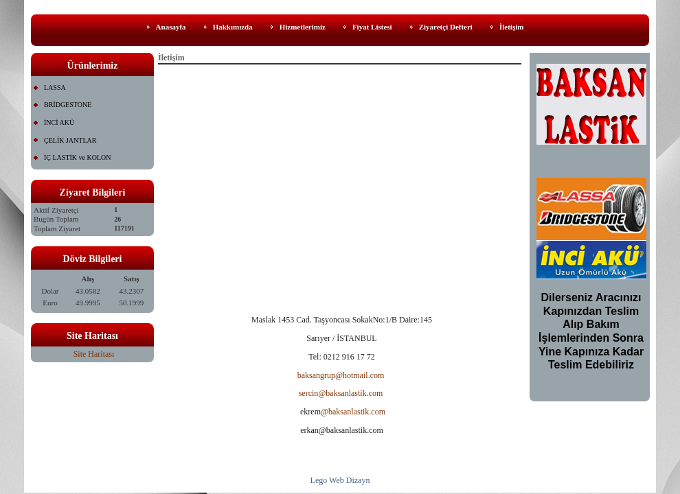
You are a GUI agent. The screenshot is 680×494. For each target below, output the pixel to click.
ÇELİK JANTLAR (70, 140)
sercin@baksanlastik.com (341, 393)
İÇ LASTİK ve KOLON (77, 157)
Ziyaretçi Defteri (446, 27)
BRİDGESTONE (67, 104)
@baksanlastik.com (353, 411)
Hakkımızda (233, 27)
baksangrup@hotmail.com (341, 375)
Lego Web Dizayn (340, 480)
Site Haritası (94, 354)
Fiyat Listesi (372, 27)
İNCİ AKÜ (59, 122)
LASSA (55, 87)
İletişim (511, 27)
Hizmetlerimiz (303, 27)
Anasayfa (171, 27)
